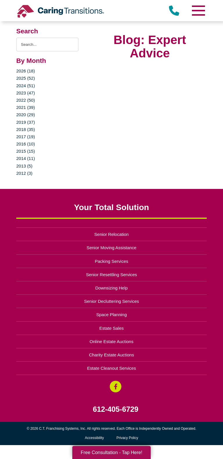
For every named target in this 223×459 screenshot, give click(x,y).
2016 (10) (25, 143)
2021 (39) (25, 107)
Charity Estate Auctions (111, 354)
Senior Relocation (111, 234)
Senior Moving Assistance (111, 247)
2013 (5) (24, 165)
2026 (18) (25, 70)
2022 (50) (25, 100)
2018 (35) (25, 129)
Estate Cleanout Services (111, 368)
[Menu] (198, 10)
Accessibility (94, 438)
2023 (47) (25, 92)
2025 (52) (25, 78)
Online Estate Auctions (112, 341)
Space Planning (111, 314)
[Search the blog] (47, 44)
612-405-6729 (116, 409)
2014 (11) (25, 158)
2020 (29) (25, 114)
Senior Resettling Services (111, 274)
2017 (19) (25, 136)
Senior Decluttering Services (111, 301)
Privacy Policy (127, 438)
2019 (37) (25, 122)
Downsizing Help (111, 287)
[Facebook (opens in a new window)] (115, 386)
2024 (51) (25, 85)
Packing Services (111, 261)
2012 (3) (24, 173)
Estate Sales (111, 328)
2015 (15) (25, 151)
